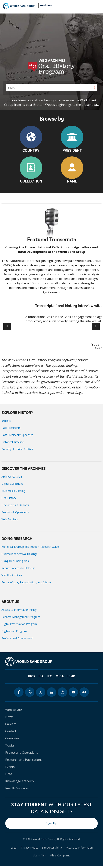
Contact (10, 731)
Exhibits (6, 420)
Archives (46, 5)
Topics (10, 745)
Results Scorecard (17, 788)
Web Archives (10, 519)
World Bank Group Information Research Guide (30, 546)
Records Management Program (21, 617)
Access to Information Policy (19, 609)
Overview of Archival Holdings (20, 554)
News (9, 717)
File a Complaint (60, 855)
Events (10, 767)
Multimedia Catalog (13, 491)
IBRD (31, 676)
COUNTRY (30, 151)
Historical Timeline (13, 442)
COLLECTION (31, 181)
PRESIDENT (72, 151)
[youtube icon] (73, 692)
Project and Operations (21, 752)
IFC (49, 676)
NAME (72, 181)
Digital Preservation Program (19, 624)
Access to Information (79, 847)
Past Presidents (11, 428)
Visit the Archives (12, 575)
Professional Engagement (17, 638)
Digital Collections (12, 483)
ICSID (71, 676)
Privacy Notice (29, 847)
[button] (96, 326)
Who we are (13, 710)
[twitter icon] (40, 692)
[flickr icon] (84, 692)
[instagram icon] (62, 692)
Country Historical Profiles (17, 449)
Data (8, 774)
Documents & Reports (15, 505)
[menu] (99, 6)
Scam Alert (39, 855)
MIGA (60, 676)
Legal (14, 847)
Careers (10, 724)
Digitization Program (14, 631)
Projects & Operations (15, 512)
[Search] (51, 87)
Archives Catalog (12, 476)
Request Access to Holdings (18, 568)
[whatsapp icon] (29, 692)
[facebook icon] (18, 692)
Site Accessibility (52, 847)
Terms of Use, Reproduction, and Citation (27, 582)
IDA (41, 676)
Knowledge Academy (19, 781)
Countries (12, 738)
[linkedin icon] (51, 692)
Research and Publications (23, 760)
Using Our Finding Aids (15, 561)
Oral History (9, 498)
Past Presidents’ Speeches (17, 435)
